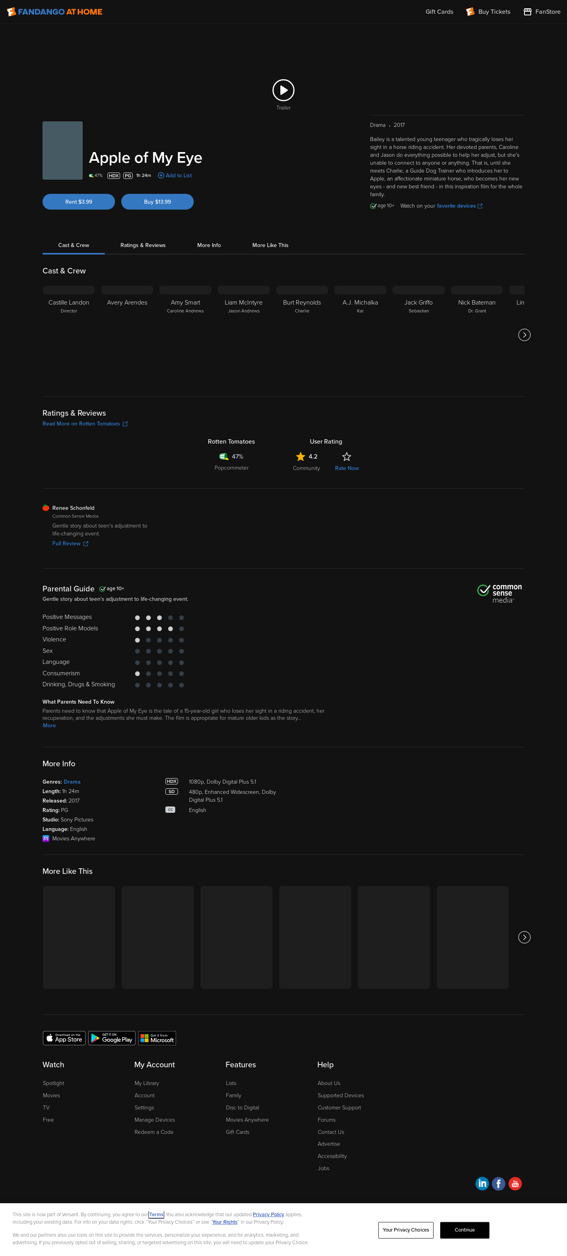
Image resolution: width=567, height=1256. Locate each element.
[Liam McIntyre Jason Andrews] (243, 335)
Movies (51, 1095)
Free (48, 1120)
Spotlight (53, 1083)
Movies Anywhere (247, 1120)
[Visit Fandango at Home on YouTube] (515, 1184)
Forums (326, 1120)
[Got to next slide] (524, 335)
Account (145, 1095)
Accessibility (332, 1156)
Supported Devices (341, 1095)
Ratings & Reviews (143, 245)
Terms (156, 1214)
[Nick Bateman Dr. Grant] (476, 335)
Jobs (323, 1168)
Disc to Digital (242, 1107)
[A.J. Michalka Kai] (360, 335)
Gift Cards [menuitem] (439, 12)
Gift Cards (237, 1132)
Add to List (179, 175)
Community (306, 468)
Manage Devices (155, 1120)
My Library (147, 1083)
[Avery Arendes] (127, 335)
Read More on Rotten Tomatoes (85, 423)
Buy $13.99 (157, 202)
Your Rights (224, 1222)
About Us (329, 1083)
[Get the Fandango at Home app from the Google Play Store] (112, 1038)
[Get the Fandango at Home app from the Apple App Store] (64, 1038)
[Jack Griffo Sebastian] (418, 335)
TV (46, 1107)
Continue (465, 1230)
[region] (283, 1229)
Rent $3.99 (78, 202)
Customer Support (339, 1107)
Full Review (70, 543)
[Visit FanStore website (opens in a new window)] (542, 12)
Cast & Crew (73, 245)
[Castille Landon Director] (69, 335)
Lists (231, 1083)
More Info (209, 245)
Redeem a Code (154, 1132)
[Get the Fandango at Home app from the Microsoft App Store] (157, 1038)
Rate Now (347, 468)
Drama (72, 781)
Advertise (329, 1144)
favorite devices (459, 206)
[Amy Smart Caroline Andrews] (185, 335)
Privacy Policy (268, 1214)
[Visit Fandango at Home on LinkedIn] (482, 1184)
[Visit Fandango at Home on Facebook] (498, 1184)
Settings (144, 1107)
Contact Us (331, 1132)
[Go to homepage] (54, 12)
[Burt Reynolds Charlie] (302, 335)
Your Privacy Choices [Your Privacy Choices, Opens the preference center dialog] (406, 1230)
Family (233, 1095)
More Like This (270, 245)
